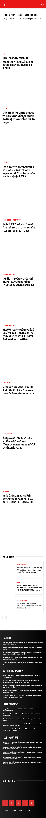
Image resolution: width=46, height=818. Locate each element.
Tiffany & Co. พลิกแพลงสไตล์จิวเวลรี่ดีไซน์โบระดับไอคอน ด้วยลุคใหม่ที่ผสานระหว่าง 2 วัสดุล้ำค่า (22, 686)
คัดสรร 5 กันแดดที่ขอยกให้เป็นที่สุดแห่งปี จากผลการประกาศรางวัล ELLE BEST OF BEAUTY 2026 (22, 753)
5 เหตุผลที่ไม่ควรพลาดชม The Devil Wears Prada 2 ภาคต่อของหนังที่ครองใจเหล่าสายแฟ (18, 390)
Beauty (5, 491)
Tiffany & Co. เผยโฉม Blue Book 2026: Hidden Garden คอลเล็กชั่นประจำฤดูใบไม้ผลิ (22, 691)
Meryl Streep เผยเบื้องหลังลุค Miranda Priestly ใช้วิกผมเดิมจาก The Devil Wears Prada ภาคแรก (29, 587)
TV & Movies (7, 383)
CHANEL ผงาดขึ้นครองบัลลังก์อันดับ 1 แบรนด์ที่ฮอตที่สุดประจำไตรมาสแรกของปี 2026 (18, 282)
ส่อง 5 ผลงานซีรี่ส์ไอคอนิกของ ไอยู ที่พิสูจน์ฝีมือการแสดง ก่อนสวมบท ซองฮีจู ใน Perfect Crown (29, 569)
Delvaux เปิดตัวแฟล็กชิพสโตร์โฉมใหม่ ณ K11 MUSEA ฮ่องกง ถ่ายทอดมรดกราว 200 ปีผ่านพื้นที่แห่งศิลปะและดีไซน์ (18, 334)
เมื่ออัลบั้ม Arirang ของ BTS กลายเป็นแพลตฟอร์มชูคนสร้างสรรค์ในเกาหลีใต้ (21, 719)
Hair (18, 582)
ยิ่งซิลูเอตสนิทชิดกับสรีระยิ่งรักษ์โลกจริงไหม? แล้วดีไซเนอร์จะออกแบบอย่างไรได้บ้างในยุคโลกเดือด (18, 442)
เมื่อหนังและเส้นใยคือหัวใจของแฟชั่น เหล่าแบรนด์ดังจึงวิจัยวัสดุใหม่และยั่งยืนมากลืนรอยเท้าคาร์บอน (21, 758)
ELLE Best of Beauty (11, 220)
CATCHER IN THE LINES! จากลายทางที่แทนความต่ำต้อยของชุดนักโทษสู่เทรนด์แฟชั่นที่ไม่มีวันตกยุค (18, 117)
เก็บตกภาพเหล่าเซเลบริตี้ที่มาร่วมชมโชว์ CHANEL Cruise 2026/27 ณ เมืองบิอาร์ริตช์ (21, 714)
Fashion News (8, 274)
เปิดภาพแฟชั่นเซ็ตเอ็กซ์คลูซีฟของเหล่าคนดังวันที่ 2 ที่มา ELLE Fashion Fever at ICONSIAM (21, 763)
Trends (5, 108)
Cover (5, 162)
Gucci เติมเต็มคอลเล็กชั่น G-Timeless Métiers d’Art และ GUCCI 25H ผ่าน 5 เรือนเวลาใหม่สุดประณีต (21, 696)
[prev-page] (4, 617)
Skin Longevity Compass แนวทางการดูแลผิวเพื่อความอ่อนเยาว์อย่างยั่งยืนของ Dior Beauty (17, 63)
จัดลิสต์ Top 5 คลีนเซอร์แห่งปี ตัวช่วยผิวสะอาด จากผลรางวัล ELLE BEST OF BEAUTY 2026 (18, 227)
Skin (4, 54)
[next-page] (7, 617)
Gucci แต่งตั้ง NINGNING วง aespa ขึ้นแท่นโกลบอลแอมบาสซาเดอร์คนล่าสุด (22, 663)
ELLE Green (7, 434)
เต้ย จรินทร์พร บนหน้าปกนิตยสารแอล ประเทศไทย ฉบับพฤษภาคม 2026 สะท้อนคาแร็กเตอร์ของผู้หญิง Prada (18, 171)
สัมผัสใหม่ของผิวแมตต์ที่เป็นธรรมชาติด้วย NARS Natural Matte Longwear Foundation (18, 499)
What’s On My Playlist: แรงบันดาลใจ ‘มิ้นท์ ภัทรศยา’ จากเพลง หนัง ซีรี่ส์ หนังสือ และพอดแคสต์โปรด (22, 724)
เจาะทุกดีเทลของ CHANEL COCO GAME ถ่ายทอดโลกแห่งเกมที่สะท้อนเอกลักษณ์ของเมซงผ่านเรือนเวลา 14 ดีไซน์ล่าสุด (21, 681)
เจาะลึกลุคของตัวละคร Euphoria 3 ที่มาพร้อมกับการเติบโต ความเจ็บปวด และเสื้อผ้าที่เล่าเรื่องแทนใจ (22, 658)
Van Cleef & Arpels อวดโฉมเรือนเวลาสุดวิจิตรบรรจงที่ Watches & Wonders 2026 (22, 676)
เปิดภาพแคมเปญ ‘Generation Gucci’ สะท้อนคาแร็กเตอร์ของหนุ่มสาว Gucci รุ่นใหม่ (30, 605)
